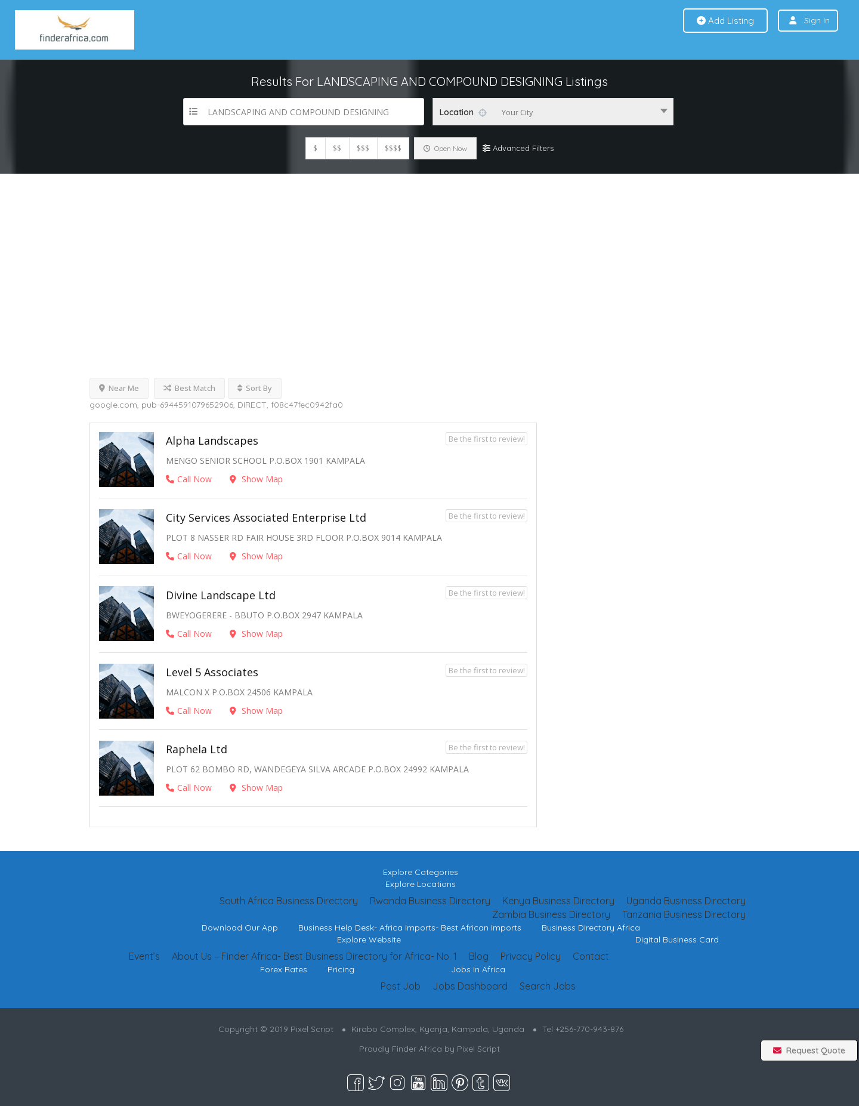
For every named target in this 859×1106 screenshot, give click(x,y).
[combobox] (552, 111)
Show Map (256, 479)
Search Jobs (548, 986)
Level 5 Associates (212, 672)
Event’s (144, 956)
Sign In (817, 20)
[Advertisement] (429, 263)
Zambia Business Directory (551, 914)
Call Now (189, 479)
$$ (337, 148)
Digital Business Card (677, 939)
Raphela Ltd (196, 749)
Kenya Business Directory (558, 901)
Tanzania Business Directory (684, 914)
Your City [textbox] (517, 112)
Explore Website (369, 939)
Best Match (189, 388)
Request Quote (809, 1050)
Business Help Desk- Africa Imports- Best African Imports (409, 927)
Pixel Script (478, 1048)
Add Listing (725, 20)
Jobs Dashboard (470, 986)
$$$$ (393, 148)
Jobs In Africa (478, 969)
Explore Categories (420, 872)
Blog (479, 956)
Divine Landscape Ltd (221, 595)
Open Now (445, 148)
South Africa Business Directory (289, 901)
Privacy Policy (530, 956)
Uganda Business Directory (686, 901)
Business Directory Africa (591, 927)
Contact (591, 956)
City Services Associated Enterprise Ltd (266, 517)
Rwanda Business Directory (430, 901)
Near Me (119, 388)
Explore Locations (420, 884)
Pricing (340, 969)
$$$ (363, 148)
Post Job (401, 986)
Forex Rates (283, 969)
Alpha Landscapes (212, 440)
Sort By (254, 388)
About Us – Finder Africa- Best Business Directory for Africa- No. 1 (314, 956)
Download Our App (240, 927)
